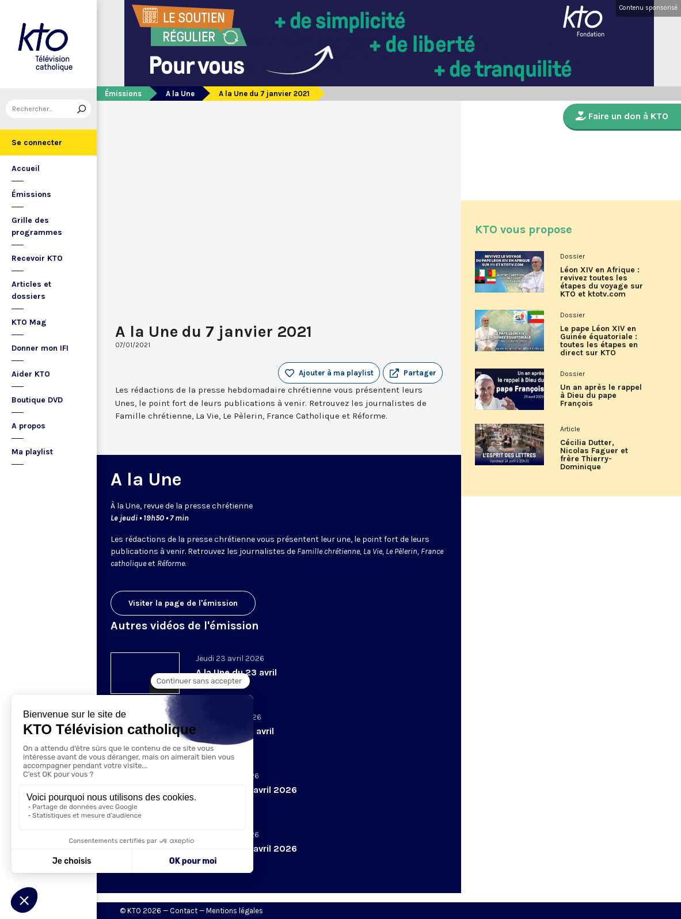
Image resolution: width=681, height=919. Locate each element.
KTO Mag (29, 322)
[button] (413, 373)
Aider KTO (31, 374)
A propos (28, 426)
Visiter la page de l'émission (183, 603)
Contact (183, 910)
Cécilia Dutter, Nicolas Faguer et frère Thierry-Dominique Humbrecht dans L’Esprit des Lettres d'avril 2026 (597, 459)
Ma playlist (32, 452)
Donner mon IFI (40, 348)
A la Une (180, 93)
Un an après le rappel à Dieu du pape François (601, 395)
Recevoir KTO (37, 258)
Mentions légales (234, 910)
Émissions (31, 194)
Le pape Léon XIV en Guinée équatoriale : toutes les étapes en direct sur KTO (599, 341)
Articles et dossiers (31, 290)
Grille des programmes (37, 226)
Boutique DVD (37, 400)
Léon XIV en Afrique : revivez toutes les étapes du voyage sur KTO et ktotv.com (601, 282)
